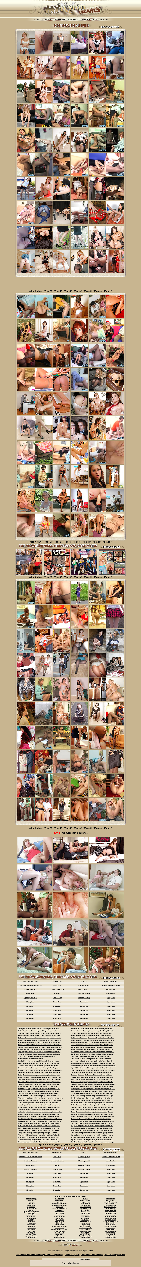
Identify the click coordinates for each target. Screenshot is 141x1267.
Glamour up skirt (84, 985)
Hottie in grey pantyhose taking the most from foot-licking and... (39, 1142)
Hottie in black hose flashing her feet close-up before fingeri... (38, 1068)
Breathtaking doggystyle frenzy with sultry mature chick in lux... (39, 1089)
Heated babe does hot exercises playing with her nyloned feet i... (92, 1035)
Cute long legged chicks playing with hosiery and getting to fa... (92, 1114)
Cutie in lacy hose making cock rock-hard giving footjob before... (39, 1082)
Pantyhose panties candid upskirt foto (30, 1059)
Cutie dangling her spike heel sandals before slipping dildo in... (91, 1075)
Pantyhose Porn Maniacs (92, 1255)
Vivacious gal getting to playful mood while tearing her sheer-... (39, 1084)
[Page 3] (68, 291)
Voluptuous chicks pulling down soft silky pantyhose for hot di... (92, 1082)
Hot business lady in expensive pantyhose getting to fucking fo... (92, 1052)
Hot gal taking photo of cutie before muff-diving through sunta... (92, 1126)
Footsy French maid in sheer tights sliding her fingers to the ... (38, 1031)
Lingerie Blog (57, 998)
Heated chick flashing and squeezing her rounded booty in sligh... (92, 1096)
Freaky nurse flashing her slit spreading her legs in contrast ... (38, 1133)
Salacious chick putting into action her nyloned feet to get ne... (38, 1065)
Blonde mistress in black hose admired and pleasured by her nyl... (92, 1142)
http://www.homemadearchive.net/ (30, 985)
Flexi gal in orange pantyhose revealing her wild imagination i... (92, 1033)
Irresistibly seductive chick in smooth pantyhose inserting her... (39, 1105)
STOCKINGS (73, 19)
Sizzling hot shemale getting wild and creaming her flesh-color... (39, 1028)
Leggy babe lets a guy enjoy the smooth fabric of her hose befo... (39, 1121)
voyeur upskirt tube (57, 989)
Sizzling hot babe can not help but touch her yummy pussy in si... (39, 1072)
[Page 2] (58, 291)
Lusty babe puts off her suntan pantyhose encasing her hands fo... (40, 1112)
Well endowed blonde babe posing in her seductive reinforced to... (40, 1045)
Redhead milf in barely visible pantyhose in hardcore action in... (39, 1116)
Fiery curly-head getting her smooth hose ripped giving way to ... (39, 1052)
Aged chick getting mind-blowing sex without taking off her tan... (92, 1068)
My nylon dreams (71, 1263)
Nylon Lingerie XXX (84, 989)
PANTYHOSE (59, 19)
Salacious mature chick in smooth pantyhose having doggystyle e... (40, 1070)
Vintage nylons (30, 993)
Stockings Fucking (84, 993)
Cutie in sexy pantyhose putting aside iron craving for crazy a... (92, 1056)
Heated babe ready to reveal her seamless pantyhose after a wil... (92, 1040)
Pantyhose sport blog (53, 1255)
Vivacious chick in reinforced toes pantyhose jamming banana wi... (93, 1084)
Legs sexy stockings (30, 998)
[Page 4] (78, 291)
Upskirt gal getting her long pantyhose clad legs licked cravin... (91, 1128)
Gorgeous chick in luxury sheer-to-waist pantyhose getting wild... (92, 1107)
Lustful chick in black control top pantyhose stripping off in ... (38, 1056)
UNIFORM (86, 19)
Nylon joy (57, 993)
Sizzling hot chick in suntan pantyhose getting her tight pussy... (92, 1135)
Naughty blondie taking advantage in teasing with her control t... (39, 1123)
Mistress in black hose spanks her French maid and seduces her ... (40, 1047)
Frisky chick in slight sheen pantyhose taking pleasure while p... (92, 1077)
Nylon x (83, 981)
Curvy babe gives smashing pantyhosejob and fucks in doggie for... (40, 1100)
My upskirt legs (57, 981)
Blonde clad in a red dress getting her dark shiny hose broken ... (39, 1107)
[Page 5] (88, 291)
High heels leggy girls (30, 981)
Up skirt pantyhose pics (114, 1255)
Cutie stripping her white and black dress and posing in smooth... (39, 1079)
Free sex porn (110, 993)
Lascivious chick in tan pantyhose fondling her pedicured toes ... (92, 1093)
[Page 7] (108, 291)
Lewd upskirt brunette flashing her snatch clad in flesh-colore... (92, 1059)
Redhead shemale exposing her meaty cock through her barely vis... (93, 1063)
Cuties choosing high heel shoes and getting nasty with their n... (39, 1130)
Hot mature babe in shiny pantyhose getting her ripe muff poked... (92, 1102)
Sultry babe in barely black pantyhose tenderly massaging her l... (92, 1121)
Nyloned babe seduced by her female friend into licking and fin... (92, 1137)
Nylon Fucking (111, 989)
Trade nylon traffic (84, 1259)
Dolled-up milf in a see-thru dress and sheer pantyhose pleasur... (39, 1054)
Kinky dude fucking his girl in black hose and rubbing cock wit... (39, 1137)
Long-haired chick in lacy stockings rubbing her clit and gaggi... (92, 1045)
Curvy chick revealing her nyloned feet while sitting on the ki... (91, 1072)
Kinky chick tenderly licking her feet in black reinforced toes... (38, 1109)
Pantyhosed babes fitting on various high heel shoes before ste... (39, 1042)
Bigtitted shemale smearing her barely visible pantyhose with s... (92, 1139)
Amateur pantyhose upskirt (111, 985)
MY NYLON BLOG (100, 19)
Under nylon (57, 985)
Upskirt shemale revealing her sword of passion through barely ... (92, 1038)
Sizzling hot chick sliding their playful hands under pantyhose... (92, 1112)
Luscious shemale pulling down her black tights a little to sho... (39, 1139)
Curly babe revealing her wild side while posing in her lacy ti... (38, 1128)
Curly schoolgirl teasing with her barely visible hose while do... (38, 1093)
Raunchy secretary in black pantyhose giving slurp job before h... (39, 1077)
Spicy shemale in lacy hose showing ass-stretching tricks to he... (92, 1079)
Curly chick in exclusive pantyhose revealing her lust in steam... (92, 1123)
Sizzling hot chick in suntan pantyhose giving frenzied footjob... (39, 1075)
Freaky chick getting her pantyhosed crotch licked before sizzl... (92, 1109)
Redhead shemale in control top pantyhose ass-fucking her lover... (93, 1042)
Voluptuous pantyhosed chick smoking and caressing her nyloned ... (40, 1098)
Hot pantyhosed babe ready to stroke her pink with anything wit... (92, 1031)
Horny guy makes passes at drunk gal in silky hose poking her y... (39, 1035)
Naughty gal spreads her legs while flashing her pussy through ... (39, 1040)
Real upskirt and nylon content (29, 1255)
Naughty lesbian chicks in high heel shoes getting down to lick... (39, 1114)
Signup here (111, 998)
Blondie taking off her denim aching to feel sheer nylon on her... (92, 1028)
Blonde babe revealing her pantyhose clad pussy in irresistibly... (92, 1054)
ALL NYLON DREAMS (42, 19)
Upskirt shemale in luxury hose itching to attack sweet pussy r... (39, 1063)
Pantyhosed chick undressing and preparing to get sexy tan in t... (39, 1038)
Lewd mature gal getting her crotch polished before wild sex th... (92, 1061)
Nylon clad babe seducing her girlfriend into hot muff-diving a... (39, 1086)
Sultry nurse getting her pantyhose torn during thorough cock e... (92, 1049)
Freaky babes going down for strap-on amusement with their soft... (93, 1070)
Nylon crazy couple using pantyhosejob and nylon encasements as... (93, 1065)
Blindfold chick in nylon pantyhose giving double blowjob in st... (39, 1096)
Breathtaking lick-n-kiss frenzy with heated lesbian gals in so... (38, 1061)
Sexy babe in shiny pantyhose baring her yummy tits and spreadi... (40, 1049)
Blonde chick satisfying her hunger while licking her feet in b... (38, 1091)
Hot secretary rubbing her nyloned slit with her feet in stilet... (91, 1100)
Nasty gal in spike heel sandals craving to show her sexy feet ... (92, 1091)
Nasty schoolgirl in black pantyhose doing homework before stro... (93, 1116)
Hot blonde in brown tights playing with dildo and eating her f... (91, 1098)
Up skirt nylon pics (30, 989)
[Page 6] (98, 291)
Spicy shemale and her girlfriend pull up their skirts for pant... (91, 1119)
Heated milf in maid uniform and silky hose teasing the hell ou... (39, 1126)
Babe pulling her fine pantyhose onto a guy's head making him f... (92, 1130)
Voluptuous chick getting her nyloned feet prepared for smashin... (39, 1033)
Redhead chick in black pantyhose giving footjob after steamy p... (92, 1105)
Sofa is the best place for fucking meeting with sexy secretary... (39, 1102)
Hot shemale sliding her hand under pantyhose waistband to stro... (40, 1119)
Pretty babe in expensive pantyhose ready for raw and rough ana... (93, 1086)
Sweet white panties (110, 981)
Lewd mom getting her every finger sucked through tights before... (93, 1133)
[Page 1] (48, 291)
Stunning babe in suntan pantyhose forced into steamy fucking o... (93, 1089)
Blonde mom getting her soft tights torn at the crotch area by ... (91, 1047)
